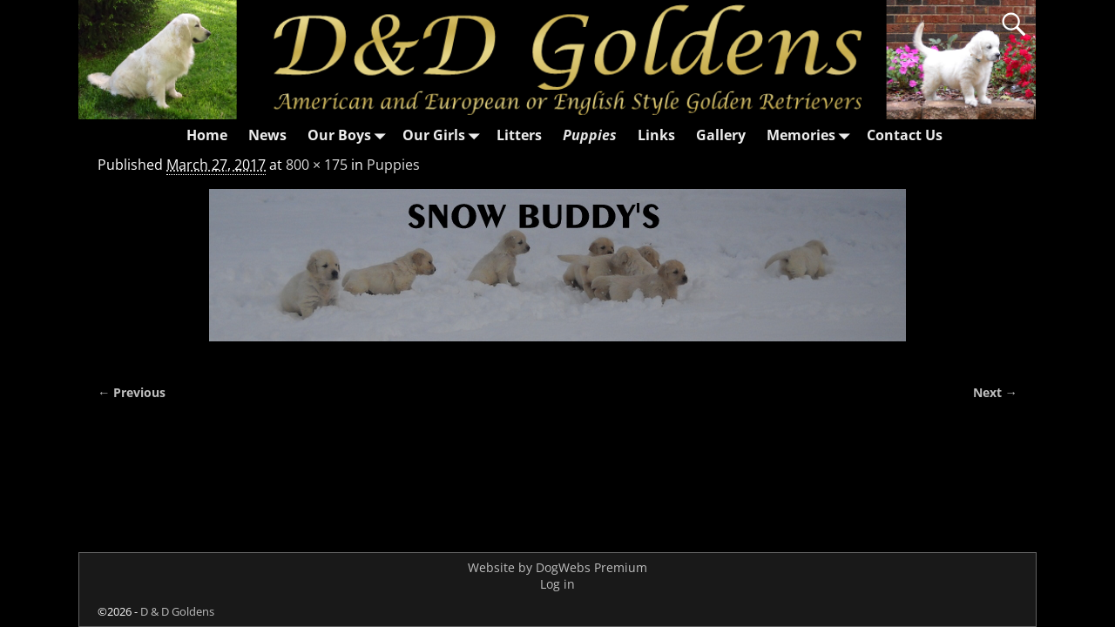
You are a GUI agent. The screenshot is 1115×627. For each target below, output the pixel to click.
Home (206, 135)
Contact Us (905, 135)
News (267, 135)
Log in (557, 584)
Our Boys (349, 135)
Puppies (590, 135)
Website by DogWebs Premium (557, 567)
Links (656, 135)
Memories (811, 135)
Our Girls (444, 135)
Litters (519, 135)
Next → (995, 392)
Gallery (721, 135)
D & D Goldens (177, 611)
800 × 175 (317, 164)
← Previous (132, 392)
